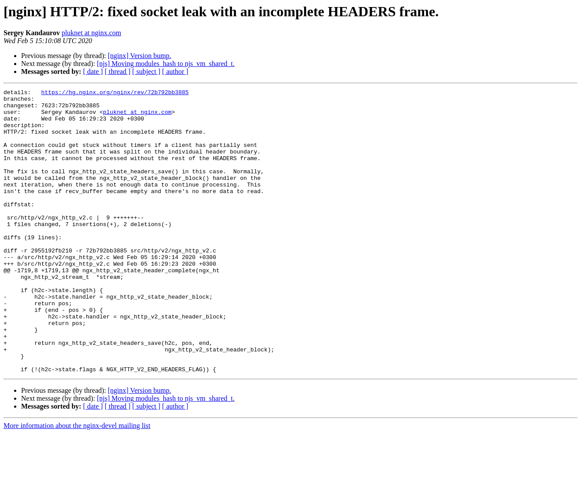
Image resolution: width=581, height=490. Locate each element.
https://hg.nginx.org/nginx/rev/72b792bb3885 (115, 93)
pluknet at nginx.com (91, 33)
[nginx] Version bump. (139, 55)
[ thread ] (118, 71)
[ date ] (93, 71)
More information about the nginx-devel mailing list (77, 482)
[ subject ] (146, 71)
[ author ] (175, 71)
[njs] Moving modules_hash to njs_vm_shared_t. (165, 63)
